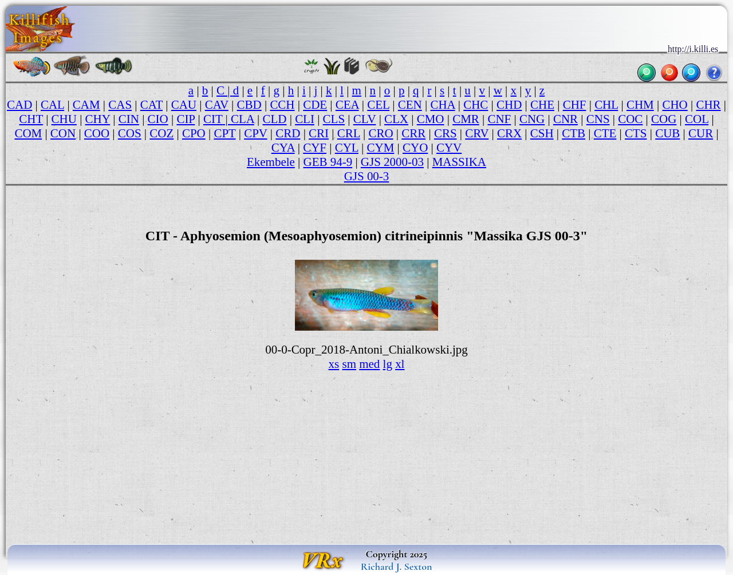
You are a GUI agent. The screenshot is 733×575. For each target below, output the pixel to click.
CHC (475, 105)
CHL (606, 105)
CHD (509, 105)
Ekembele (271, 162)
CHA (442, 105)
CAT (151, 105)
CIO (158, 119)
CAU (183, 105)
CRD (287, 133)
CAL (52, 105)
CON (63, 133)
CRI (319, 133)
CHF (574, 105)
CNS (598, 119)
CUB (667, 133)
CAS (120, 105)
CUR (700, 133)
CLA (242, 119)
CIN (129, 119)
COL (696, 119)
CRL (348, 133)
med (369, 364)
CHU (64, 119)
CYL (346, 147)
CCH (282, 105)
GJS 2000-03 (392, 162)
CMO (430, 119)
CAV (216, 105)
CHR (708, 105)
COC (630, 119)
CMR (465, 119)
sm (349, 364)
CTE (605, 133)
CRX (509, 133)
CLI (304, 119)
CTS (636, 133)
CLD (275, 119)
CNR (565, 119)
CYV (449, 147)
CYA (283, 147)
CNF (499, 119)
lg (387, 364)
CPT (224, 133)
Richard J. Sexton (396, 566)
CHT (31, 119)
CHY (98, 119)
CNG (532, 119)
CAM (86, 105)
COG (663, 119)
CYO (415, 147)
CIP (185, 119)
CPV (255, 133)
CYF (314, 147)
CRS (445, 133)
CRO (380, 133)
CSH (542, 133)
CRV (476, 133)
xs (334, 364)
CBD (249, 105)
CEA (347, 105)
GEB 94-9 (328, 162)
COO (96, 133)
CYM (381, 147)
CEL (378, 105)
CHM (640, 105)
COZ (161, 133)
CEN (410, 105)
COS (129, 133)
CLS (334, 119)
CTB (573, 133)
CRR (413, 133)
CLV (364, 119)
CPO (194, 133)
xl (399, 364)
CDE (315, 105)
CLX (396, 119)
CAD (19, 105)
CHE (542, 105)
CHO (674, 105)
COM (28, 133)
